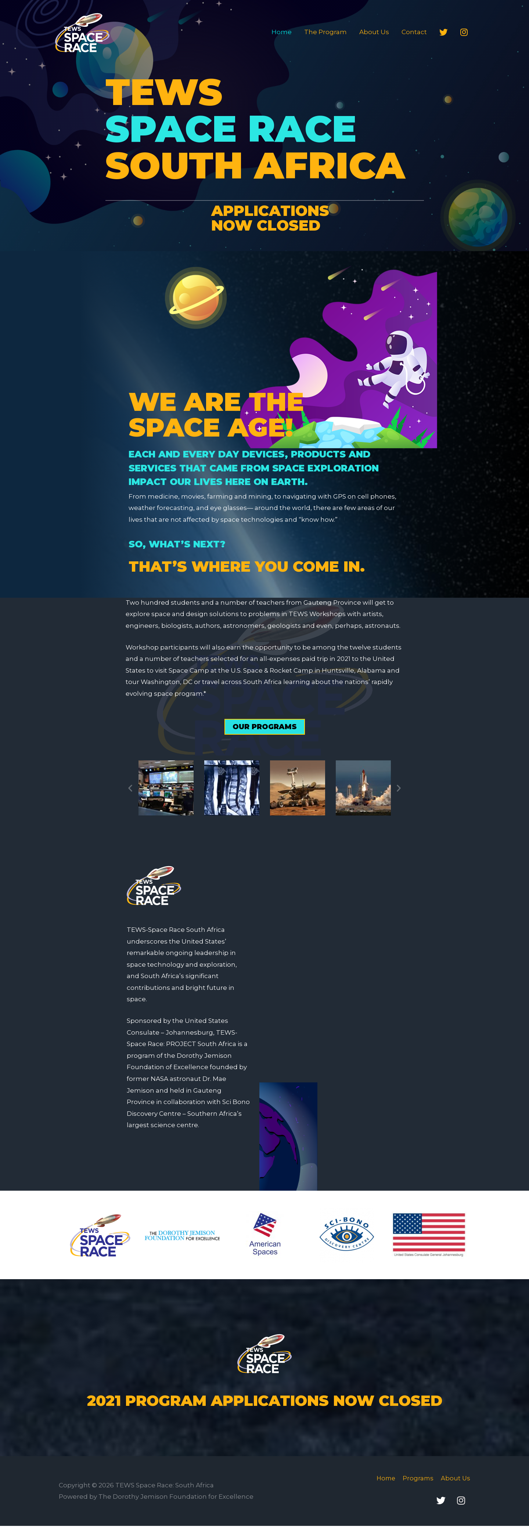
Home (281, 32)
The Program (325, 32)
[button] (264, 727)
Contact (414, 32)
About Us (374, 32)
